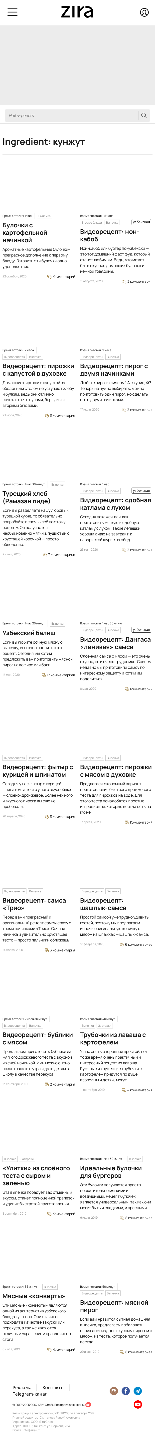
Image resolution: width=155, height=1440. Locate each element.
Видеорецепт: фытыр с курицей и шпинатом (37, 770)
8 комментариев (136, 1217)
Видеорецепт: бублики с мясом (37, 1038)
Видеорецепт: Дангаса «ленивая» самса (115, 643)
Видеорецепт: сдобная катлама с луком (115, 504)
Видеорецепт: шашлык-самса (103, 904)
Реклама (21, 1387)
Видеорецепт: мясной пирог (114, 1306)
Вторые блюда (92, 222)
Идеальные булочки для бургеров (111, 1172)
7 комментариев (59, 554)
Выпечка (44, 216)
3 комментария (137, 281)
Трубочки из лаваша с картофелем (113, 1038)
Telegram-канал (29, 1394)
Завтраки (104, 1025)
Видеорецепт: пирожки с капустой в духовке (38, 369)
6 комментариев (136, 944)
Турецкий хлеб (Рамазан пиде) (26, 497)
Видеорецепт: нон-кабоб (110, 235)
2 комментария (60, 1084)
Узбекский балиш (28, 632)
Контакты (53, 1387)
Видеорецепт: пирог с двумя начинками (114, 369)
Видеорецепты (14, 357)
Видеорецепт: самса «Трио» (34, 904)
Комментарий (61, 276)
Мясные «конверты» (34, 1295)
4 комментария (137, 1090)
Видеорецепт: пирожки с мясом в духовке (116, 770)
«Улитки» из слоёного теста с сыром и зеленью (36, 1175)
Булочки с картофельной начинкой (24, 232)
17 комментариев (58, 675)
